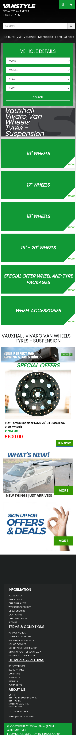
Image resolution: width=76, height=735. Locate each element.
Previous (7, 408)
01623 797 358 (12, 15)
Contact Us (15, 614)
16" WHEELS (38, 153)
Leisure (9, 37)
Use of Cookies (17, 644)
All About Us (16, 595)
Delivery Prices (17, 666)
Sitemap (13, 622)
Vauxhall (30, 37)
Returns (13, 681)
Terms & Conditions (20, 636)
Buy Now (64, 443)
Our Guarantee (17, 603)
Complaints (15, 685)
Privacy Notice (17, 632)
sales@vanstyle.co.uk (21, 716)
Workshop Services (20, 607)
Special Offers (38, 365)
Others (69, 37)
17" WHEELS (38, 185)
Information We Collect (23, 640)
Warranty (14, 677)
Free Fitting (15, 599)
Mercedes (45, 37)
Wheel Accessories (38, 310)
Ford (58, 37)
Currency (14, 673)
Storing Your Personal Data (25, 651)
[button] (6, 353)
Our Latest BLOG (18, 618)
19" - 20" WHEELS (38, 248)
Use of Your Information (23, 648)
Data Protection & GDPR (22, 655)
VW (19, 37)
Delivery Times (16, 669)
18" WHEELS (38, 216)
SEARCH (38, 97)
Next (69, 408)
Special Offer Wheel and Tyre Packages (38, 279)
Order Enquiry (17, 610)
